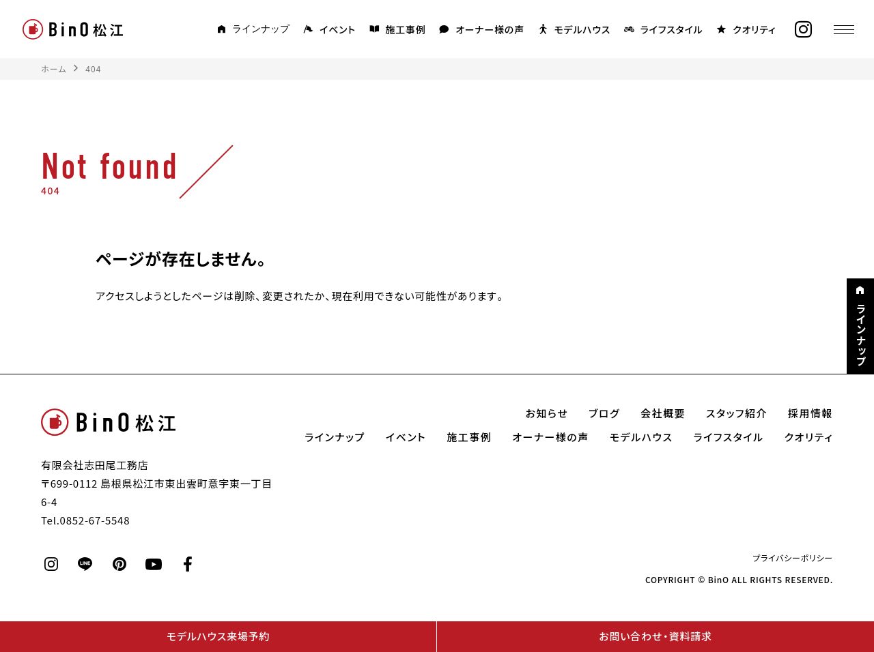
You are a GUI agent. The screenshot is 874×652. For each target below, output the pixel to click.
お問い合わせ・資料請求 (655, 636)
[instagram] (802, 29)
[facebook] (188, 564)
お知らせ (547, 413)
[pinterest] (119, 564)
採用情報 (810, 413)
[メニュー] (843, 29)
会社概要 (663, 413)
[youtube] (153, 564)
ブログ (604, 413)
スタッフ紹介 (736, 413)
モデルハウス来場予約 (218, 636)
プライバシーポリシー (792, 558)
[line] (85, 564)
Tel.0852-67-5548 (85, 520)
